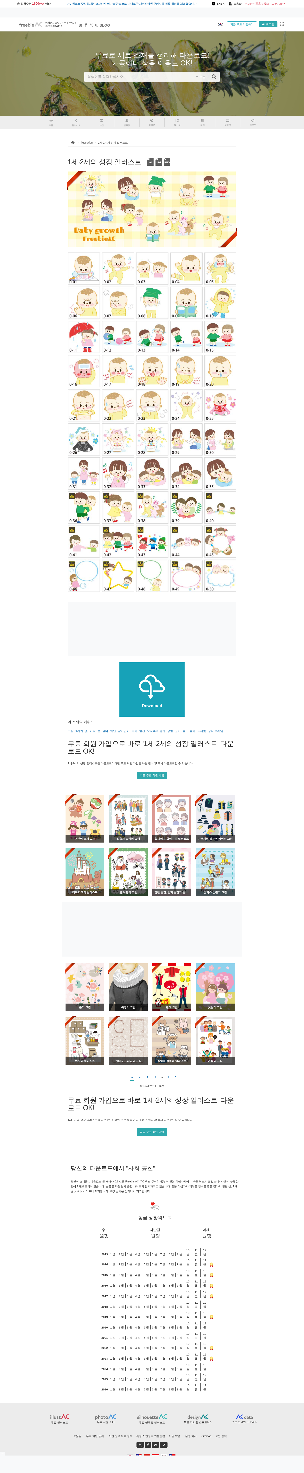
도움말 (77, 1436)
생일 (170, 731)
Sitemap (206, 1436)
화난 (113, 731)
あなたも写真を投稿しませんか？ (265, 3)
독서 (134, 731)
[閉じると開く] (2, 1454)
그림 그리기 (75, 731)
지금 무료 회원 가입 (152, 775)
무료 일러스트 (59, 1422)
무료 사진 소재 (106, 1422)
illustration (86, 142)
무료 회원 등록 (95, 1436)
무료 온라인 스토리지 (244, 1421)
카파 (93, 731)
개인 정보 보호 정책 (121, 1436)
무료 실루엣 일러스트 (152, 1422)
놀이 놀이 (189, 731)
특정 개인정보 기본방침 (150, 1436)
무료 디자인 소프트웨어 (198, 1422)
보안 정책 (221, 1436)
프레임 (201, 731)
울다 (105, 731)
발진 (142, 731)
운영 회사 (191, 1436)
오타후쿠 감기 (156, 731)
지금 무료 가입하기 (242, 24)
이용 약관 (174, 1436)
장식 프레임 (215, 731)
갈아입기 (124, 731)
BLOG (104, 25)
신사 (178, 731)
